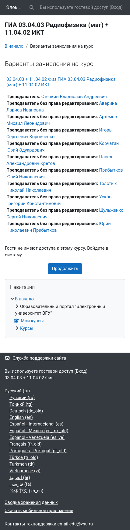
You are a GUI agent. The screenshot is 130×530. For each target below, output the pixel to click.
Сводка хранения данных (31, 502)
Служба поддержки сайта (35, 358)
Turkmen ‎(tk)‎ (22, 464)
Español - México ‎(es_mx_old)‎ (38, 430)
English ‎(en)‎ (21, 417)
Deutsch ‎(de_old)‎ (26, 411)
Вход (116, 7)
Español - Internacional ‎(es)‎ (36, 424)
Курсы (26, 328)
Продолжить (65, 268)
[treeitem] (65, 314)
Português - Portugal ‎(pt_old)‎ (38, 450)
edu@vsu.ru (81, 524)
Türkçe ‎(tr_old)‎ (23, 457)
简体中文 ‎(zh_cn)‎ (26, 491)
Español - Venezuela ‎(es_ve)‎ (37, 437)
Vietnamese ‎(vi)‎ (24, 471)
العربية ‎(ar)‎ (19, 477)
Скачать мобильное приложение (39, 510)
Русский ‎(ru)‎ (17, 391)
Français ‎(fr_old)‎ (25, 444)
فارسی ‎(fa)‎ (20, 484)
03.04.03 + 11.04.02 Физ (29, 378)
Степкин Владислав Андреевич (74, 96)
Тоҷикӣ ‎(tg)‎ (21, 404)
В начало (14, 46)
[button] (31, 7)
